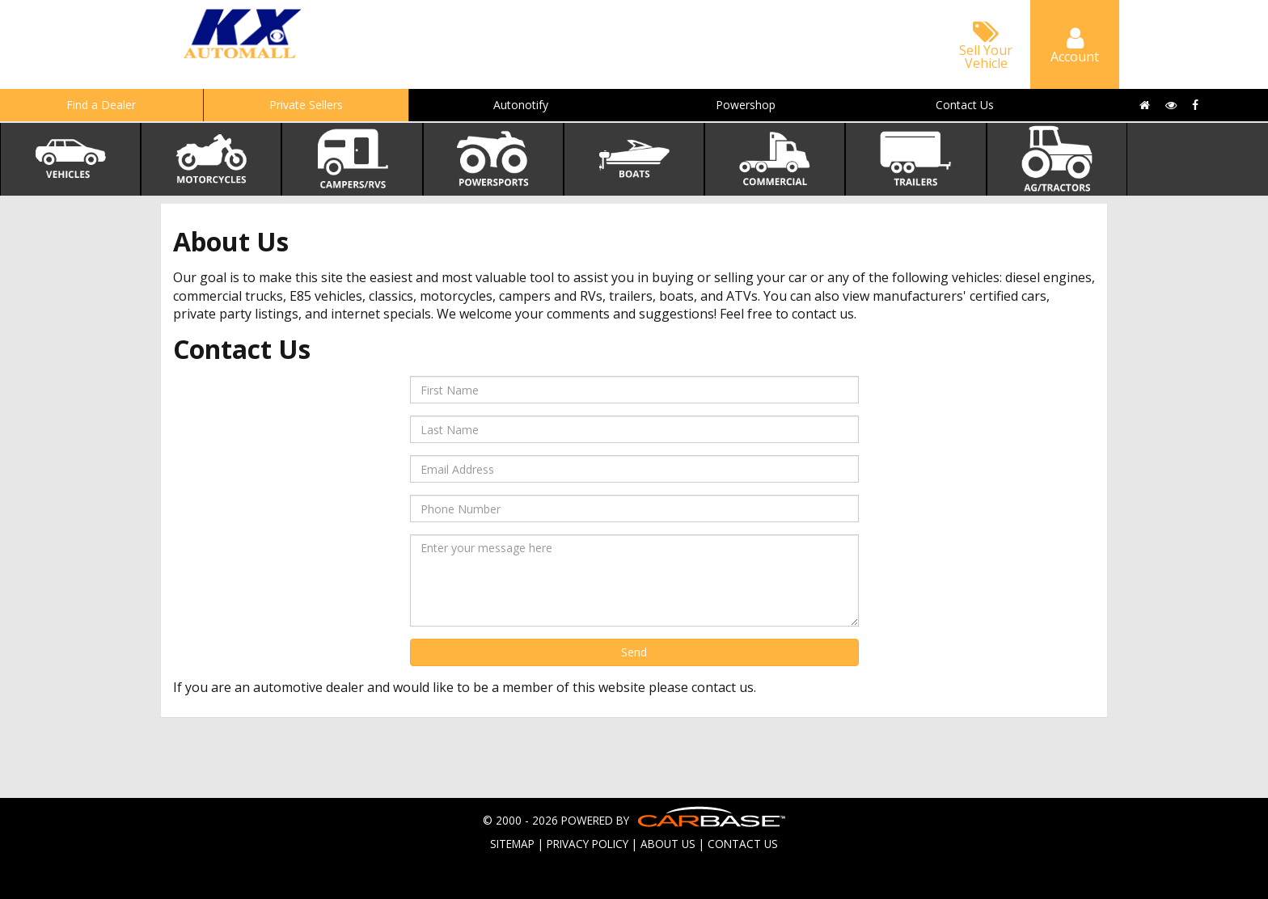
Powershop (746, 104)
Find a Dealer (101, 104)
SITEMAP (512, 843)
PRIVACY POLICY (587, 843)
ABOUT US (667, 843)
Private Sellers (306, 104)
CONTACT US (743, 843)
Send (634, 652)
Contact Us (965, 104)
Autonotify (520, 104)
